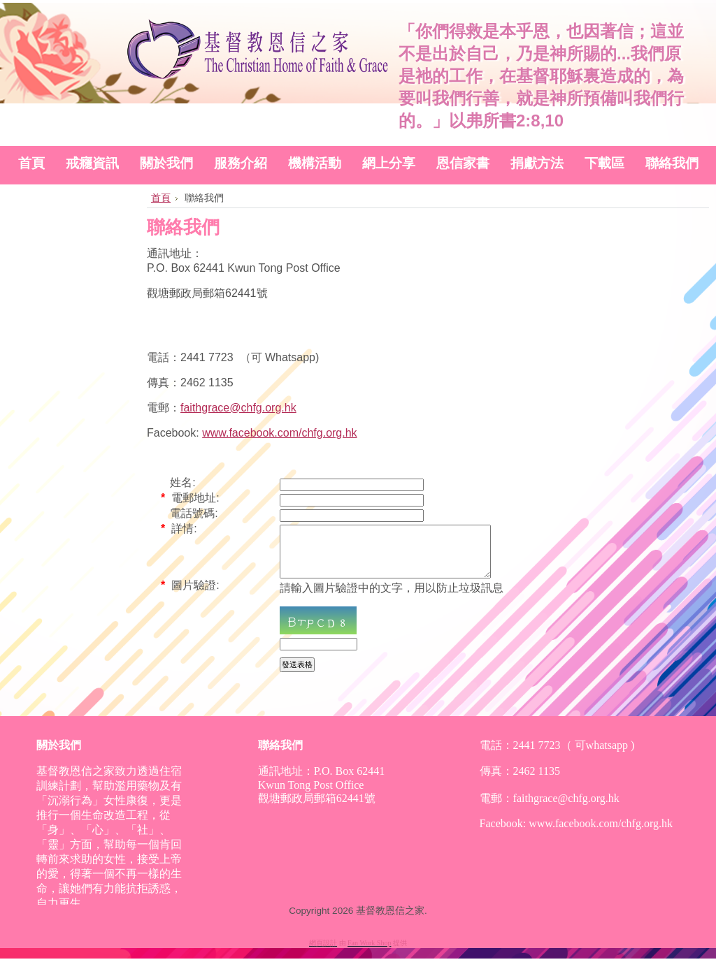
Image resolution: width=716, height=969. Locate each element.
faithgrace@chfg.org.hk (238, 408)
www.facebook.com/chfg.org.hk (279, 433)
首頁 (161, 197)
